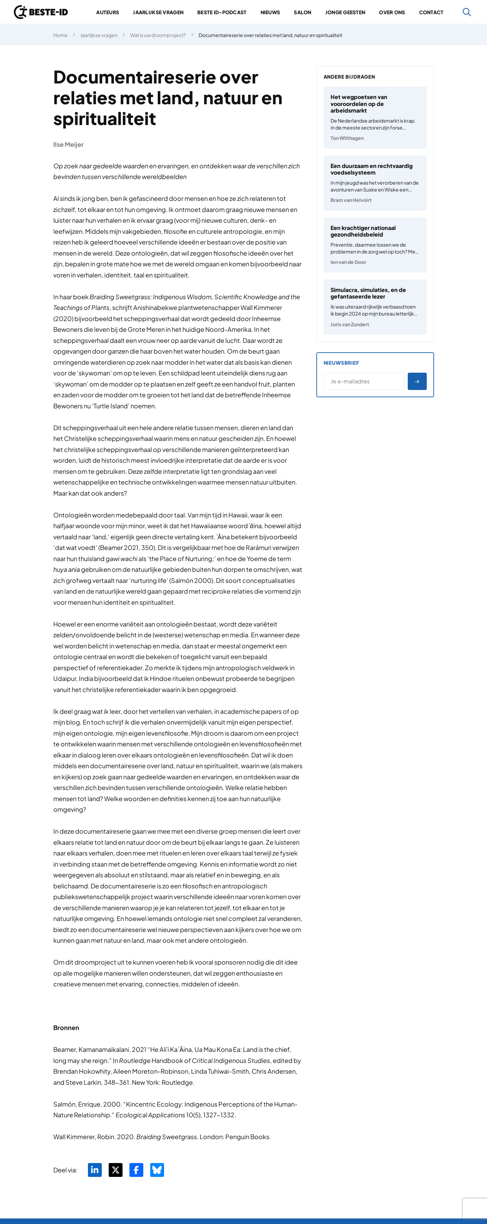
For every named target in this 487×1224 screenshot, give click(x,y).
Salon (302, 12)
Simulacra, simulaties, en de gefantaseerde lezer (368, 293)
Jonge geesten (345, 12)
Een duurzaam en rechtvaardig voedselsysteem (372, 169)
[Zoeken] (467, 12)
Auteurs (107, 12)
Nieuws (270, 12)
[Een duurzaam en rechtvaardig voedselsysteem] (375, 183)
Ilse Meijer (68, 144)
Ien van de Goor (348, 262)
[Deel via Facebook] (136, 1170)
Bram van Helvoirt (351, 200)
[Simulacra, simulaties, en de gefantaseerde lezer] (375, 307)
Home (60, 35)
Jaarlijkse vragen (158, 12)
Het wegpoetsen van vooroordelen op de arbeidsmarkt (359, 103)
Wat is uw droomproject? (158, 35)
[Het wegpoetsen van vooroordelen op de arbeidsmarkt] (375, 117)
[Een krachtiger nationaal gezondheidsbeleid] (375, 245)
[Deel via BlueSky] (157, 1170)
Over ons (392, 12)
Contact (431, 12)
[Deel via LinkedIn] (95, 1170)
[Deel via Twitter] (116, 1170)
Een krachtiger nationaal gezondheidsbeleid (363, 231)
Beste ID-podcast (221, 12)
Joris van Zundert (350, 324)
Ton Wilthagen (347, 138)
